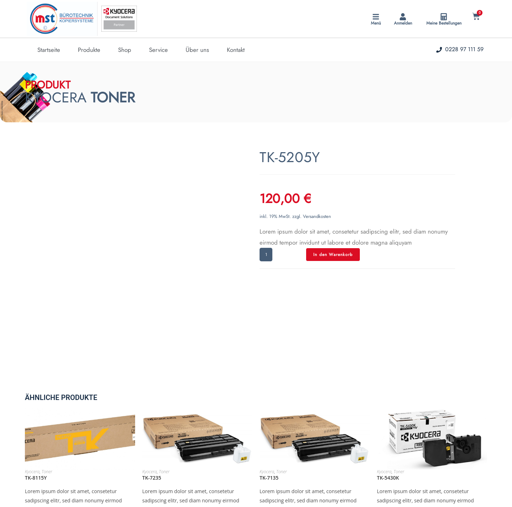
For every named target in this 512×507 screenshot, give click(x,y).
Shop (124, 50)
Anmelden (403, 23)
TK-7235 (151, 404)
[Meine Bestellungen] (443, 16)
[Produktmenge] (266, 254)
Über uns (197, 50)
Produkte (89, 50)
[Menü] (375, 16)
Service (158, 50)
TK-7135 (269, 404)
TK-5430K (388, 404)
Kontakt (236, 50)
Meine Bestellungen (444, 23)
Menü (376, 23)
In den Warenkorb (333, 254)
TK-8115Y (36, 404)
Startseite (48, 50)
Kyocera (32, 398)
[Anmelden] (402, 16)
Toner (47, 398)
